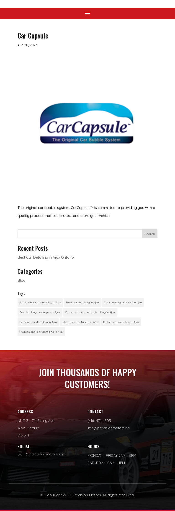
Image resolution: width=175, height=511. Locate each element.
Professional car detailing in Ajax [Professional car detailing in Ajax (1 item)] (41, 331)
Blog (22, 280)
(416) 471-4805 (99, 420)
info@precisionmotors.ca (109, 428)
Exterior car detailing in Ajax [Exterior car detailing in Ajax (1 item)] (38, 322)
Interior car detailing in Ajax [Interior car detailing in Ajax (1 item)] (80, 322)
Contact (95, 411)
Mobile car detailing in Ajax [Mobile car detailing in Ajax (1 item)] (121, 322)
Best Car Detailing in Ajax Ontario (46, 257)
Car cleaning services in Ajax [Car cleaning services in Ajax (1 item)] (123, 302)
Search (149, 234)
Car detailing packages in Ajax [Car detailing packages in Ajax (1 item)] (39, 312)
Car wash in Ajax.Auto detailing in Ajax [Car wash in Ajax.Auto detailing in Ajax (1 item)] (90, 312)
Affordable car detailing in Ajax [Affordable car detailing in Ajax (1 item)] (40, 302)
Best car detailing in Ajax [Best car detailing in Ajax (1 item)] (82, 302)
